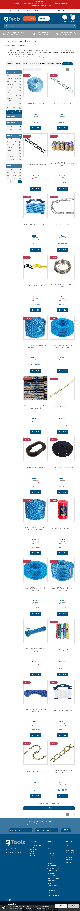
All (20, 126)
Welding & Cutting (52, 893)
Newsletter (68, 860)
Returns (19, 11)
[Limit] (38, 69)
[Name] (20, 830)
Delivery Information (68, 847)
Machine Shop (51, 876)
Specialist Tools (52, 885)
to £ (12, 182)
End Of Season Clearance (54, 895)
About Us (68, 862)
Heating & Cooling (52, 863)
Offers (49, 848)
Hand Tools (50, 861)
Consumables (51, 853)
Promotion (14, 123)
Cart (72, 16)
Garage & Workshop (53, 856)
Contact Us (32, 11)
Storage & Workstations (54, 888)
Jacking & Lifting (52, 866)
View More (49, 808)
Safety (49, 883)
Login (64, 21)
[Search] (38, 26)
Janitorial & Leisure (53, 868)
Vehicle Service (51, 890)
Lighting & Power (52, 871)
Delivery (13, 11)
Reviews (40, 11)
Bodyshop (50, 851)
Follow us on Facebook (70, 11)
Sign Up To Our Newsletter (40, 823)
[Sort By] (28, 69)
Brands (14, 135)
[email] (46, 830)
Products (28, 18)
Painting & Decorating (53, 878)
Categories (14, 72)
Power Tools (51, 881)
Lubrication (50, 873)
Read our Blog (75, 11)
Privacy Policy (69, 853)
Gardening (50, 858)
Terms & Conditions (68, 856)
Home (7, 11)
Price (14, 166)
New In (49, 846)
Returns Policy (69, 850)
